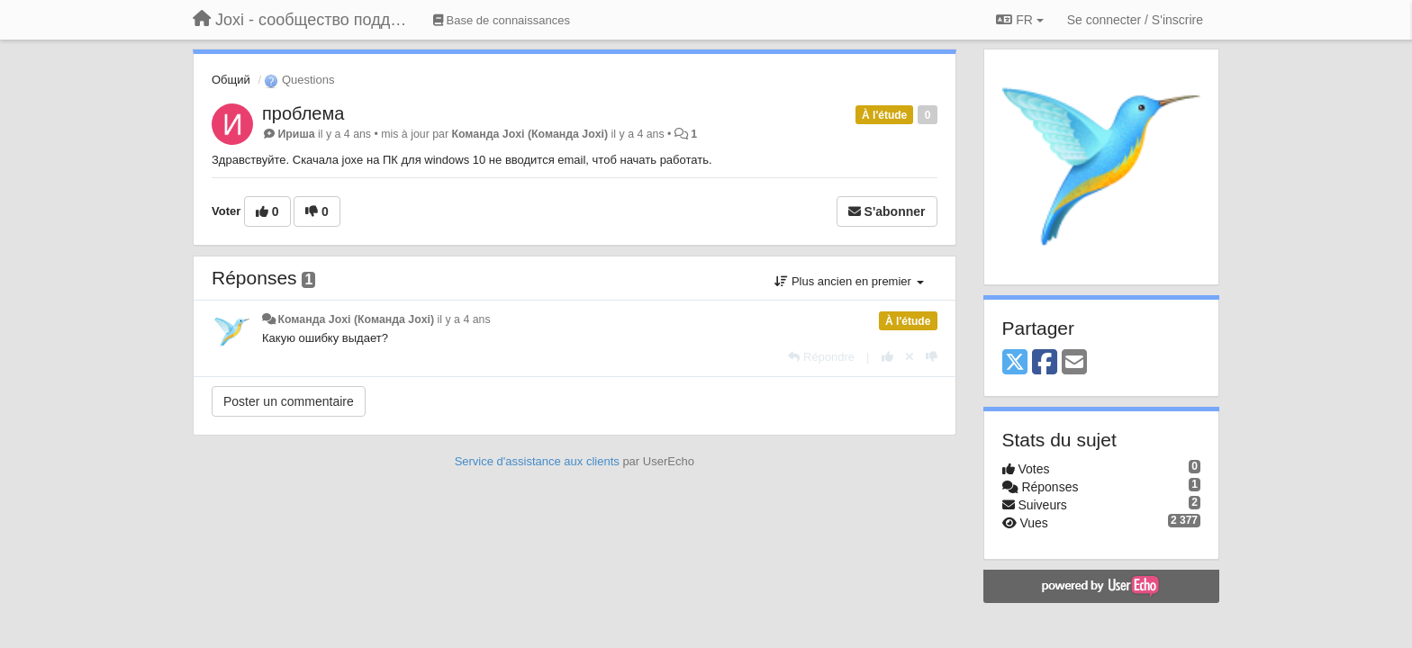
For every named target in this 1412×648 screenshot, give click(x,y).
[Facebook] (1044, 363)
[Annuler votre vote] (909, 357)
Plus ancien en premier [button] (848, 281)
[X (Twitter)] (1014, 363)
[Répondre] (821, 357)
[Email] (1074, 363)
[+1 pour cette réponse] (887, 357)
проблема (303, 113)
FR (1019, 20)
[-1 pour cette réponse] (931, 357)
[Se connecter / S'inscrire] (1135, 19)
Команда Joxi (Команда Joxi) (529, 134)
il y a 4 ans (464, 319)
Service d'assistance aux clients (537, 461)
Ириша (295, 134)
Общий (231, 79)
